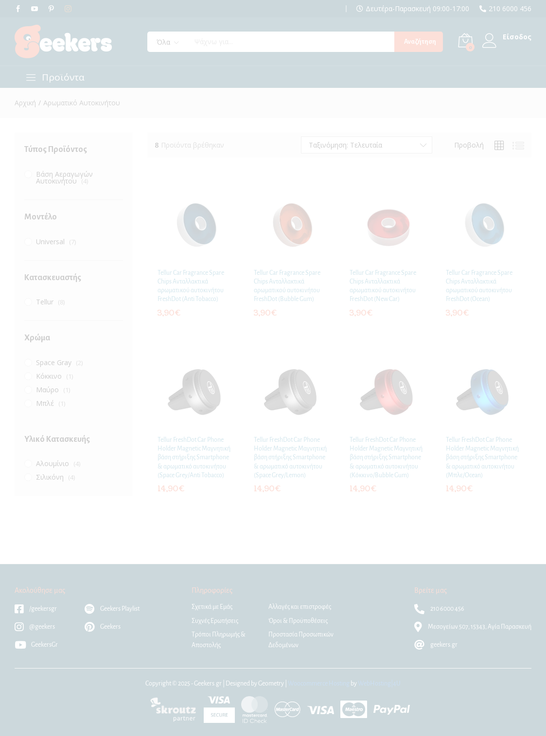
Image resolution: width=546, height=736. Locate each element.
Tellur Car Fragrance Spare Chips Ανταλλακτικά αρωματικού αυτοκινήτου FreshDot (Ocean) (479, 286)
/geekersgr (36, 608)
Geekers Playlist (112, 608)
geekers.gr (436, 644)
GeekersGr (36, 644)
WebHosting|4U (379, 683)
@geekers (35, 626)
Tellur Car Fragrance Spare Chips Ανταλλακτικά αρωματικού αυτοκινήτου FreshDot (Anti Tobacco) (191, 286)
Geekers (103, 626)
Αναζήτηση (420, 41)
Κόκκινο (49, 376)
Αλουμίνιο (52, 463)
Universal (50, 241)
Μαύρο (47, 389)
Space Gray (53, 362)
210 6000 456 (510, 8)
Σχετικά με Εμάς (212, 606)
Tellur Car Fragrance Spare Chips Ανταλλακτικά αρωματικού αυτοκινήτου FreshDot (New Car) (383, 286)
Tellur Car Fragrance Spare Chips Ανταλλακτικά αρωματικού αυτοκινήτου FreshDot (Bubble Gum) (287, 286)
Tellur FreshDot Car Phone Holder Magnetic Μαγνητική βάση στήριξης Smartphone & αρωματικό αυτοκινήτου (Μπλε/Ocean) (482, 457)
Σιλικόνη (50, 477)
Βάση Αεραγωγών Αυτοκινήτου (64, 177)
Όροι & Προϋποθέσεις (298, 621)
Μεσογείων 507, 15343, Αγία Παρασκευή (472, 626)
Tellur (44, 301)
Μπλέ (45, 403)
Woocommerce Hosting (319, 683)
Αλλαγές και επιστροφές (299, 606)
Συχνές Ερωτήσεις (215, 621)
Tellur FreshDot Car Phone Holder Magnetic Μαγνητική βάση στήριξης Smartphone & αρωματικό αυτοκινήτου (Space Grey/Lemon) (290, 457)
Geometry (271, 683)
